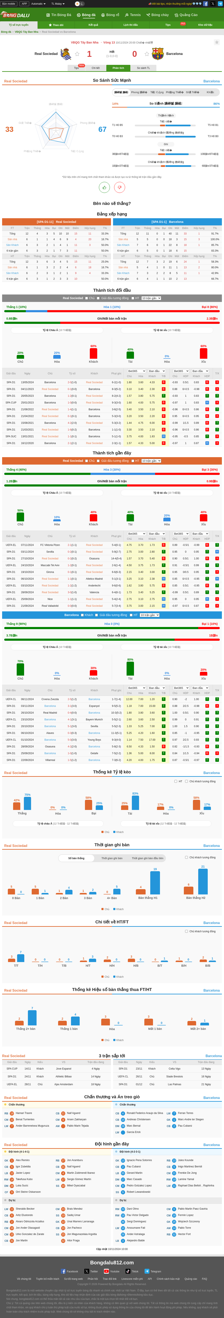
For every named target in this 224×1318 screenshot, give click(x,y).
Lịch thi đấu (131, 24)
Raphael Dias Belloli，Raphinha (196, 1185)
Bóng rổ (110, 15)
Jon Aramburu (75, 1160)
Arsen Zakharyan (76, 1119)
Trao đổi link (109, 1278)
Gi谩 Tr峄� (192, 92)
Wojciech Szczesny (189, 1221)
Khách (89, 615)
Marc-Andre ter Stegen (191, 1119)
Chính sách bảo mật (168, 1278)
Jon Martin (22, 1240)
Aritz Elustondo (24, 1215)
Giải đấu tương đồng (114, 298)
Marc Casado (134, 1179)
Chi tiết (96, 68)
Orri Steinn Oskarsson (28, 1191)
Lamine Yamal (186, 1179)
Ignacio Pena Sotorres (139, 1160)
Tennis (133, 15)
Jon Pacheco (74, 1227)
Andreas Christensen (138, 1119)
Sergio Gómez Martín (79, 1179)
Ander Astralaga (136, 1234)
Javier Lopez (23, 1172)
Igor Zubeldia (23, 1166)
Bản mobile (8, 3)
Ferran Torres (185, 1113)
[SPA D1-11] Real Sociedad (56, 222)
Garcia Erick (134, 1132)
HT (137, 298)
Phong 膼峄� (139, 92)
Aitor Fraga (73, 1240)
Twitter (91, 1271)
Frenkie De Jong (187, 1172)
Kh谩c (210, 92)
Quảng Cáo (186, 15)
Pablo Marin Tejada (78, 1125)
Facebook (69, 1271)
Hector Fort (184, 1234)
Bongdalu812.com (112, 1262)
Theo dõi (56, 25)
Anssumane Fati (136, 1227)
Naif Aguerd (73, 1113)
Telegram (153, 1271)
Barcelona (212, 81)
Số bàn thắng (76, 858)
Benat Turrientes (25, 1119)
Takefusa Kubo (24, 1179)
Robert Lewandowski (138, 1191)
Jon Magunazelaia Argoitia (82, 1234)
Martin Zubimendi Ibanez (81, 1172)
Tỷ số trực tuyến (19, 24)
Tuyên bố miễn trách (47, 1278)
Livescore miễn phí (132, 1278)
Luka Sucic (22, 1185)
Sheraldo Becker (25, 1208)
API (150, 1278)
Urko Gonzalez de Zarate (30, 1234)
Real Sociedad (15, 81)
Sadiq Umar (73, 1215)
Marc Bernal (134, 1125)
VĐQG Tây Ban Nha (26, 31)
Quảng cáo (190, 1278)
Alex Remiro (23, 1160)
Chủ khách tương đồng (203, 781)
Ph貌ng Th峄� (175, 92)
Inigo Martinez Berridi (190, 1166)
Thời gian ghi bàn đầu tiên (147, 858)
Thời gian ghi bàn (112, 858)
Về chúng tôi (24, 1278)
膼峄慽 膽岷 (121, 92)
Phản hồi (93, 1278)
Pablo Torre (184, 1227)
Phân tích (118, 68)
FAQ (204, 1278)
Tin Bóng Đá (58, 15)
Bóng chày (157, 15)
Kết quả (93, 24)
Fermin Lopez (185, 1215)
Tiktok (132, 1271)
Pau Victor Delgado (138, 1215)
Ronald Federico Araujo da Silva (145, 1113)
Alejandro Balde (136, 1240)
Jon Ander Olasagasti (28, 1227)
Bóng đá (86, 15)
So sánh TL (143, 68)
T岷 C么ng (157, 92)
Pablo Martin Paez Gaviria (192, 1208)
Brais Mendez (74, 1208)
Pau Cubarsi (185, 1125)
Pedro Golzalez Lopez (139, 1185)
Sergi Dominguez (136, 1221)
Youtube (111, 1271)
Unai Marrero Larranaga (80, 1221)
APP (24, 3)
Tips (175, 24)
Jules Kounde (185, 1160)
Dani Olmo (133, 1208)
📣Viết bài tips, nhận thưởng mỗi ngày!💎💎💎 (175, 3)
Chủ (92, 298)
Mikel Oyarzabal (76, 1185)
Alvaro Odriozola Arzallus (30, 1221)
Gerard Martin (134, 1172)
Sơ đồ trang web (73, 1278)
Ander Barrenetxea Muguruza (32, 1125)
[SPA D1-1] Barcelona (167, 222)
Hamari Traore (24, 1113)
